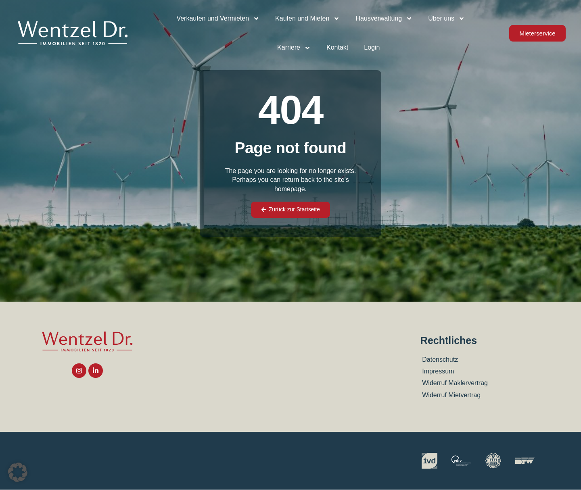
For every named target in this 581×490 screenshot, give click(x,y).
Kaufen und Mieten (307, 18)
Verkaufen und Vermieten (217, 18)
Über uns (446, 18)
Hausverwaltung (383, 18)
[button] (18, 472)
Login (372, 47)
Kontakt (337, 47)
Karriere (294, 48)
